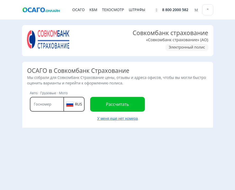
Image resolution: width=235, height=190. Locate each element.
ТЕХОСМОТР (113, 9)
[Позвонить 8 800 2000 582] (172, 10)
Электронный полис (187, 47)
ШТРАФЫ (137, 9)
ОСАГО (78, 9)
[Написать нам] (195, 10)
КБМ (93, 9)
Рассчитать (117, 104)
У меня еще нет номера (117, 118)
